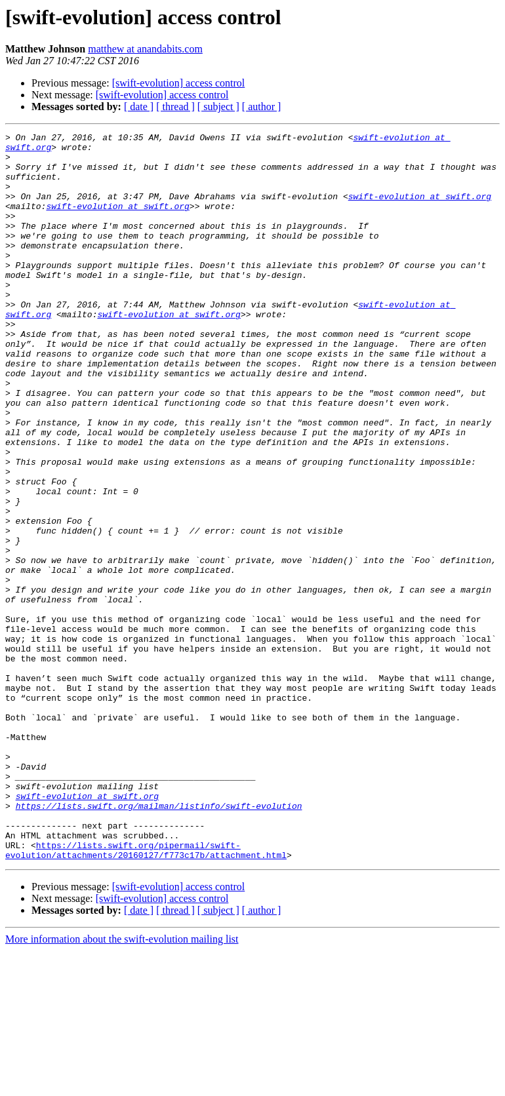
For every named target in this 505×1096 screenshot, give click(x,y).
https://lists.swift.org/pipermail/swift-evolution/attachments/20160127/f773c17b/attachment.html (146, 994)
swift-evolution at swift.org (419, 210)
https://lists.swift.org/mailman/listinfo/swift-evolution (159, 941)
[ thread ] (175, 106)
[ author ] (261, 106)
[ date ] (138, 106)
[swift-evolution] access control (178, 82)
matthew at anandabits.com (145, 48)
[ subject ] (218, 106)
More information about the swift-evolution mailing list (122, 1084)
